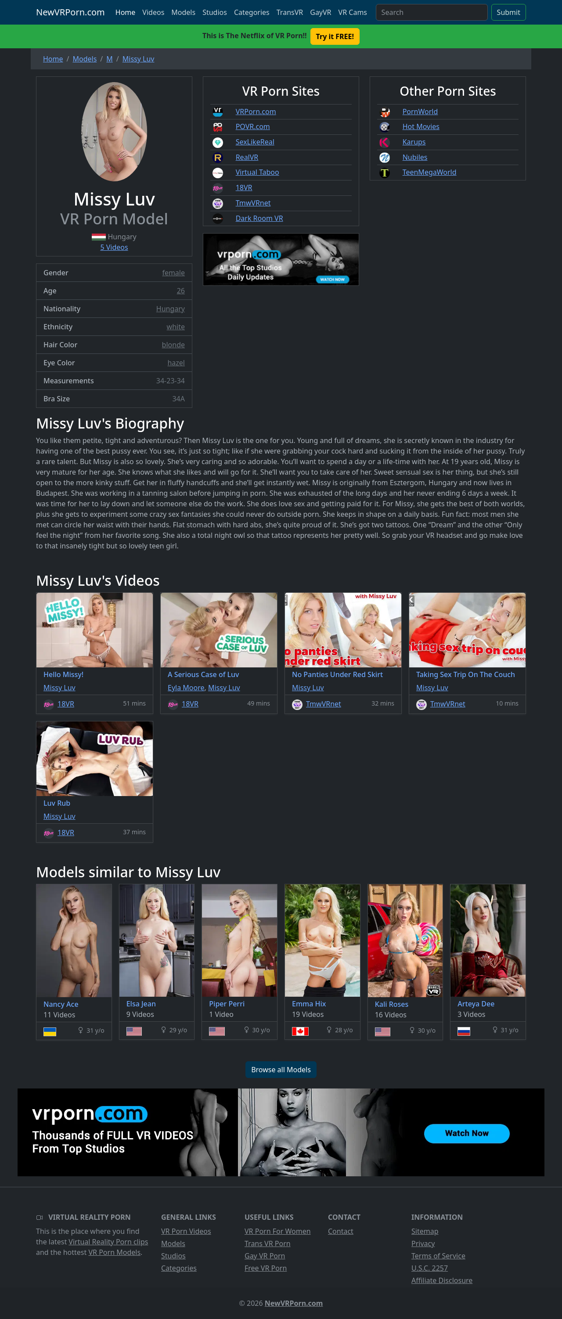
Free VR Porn (266, 1268)
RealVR (247, 157)
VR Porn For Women (278, 1231)
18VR (244, 187)
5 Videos (114, 247)
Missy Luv (59, 687)
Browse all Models (281, 1069)
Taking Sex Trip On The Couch (465, 674)
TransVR (290, 12)
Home (125, 12)
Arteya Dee (476, 1004)
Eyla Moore (186, 687)
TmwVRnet (253, 203)
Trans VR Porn (268, 1243)
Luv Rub (56, 803)
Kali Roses (392, 1004)
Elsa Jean (141, 1004)
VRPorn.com (256, 111)
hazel (176, 363)
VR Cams (353, 12)
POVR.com (253, 126)
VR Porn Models (114, 1252)
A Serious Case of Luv (203, 674)
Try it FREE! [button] (335, 36)
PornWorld (420, 111)
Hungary (170, 309)
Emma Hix (309, 1004)
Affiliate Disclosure (441, 1280)
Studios (214, 12)
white (176, 327)
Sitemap (425, 1231)
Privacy (423, 1243)
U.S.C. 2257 (429, 1268)
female (173, 272)
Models (183, 12)
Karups (414, 142)
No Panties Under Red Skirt (337, 674)
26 (181, 291)
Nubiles (415, 157)
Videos (153, 12)
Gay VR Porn (265, 1256)
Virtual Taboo (257, 172)
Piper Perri (227, 1004)
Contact (340, 1231)
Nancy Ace (61, 1004)
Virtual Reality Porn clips (108, 1242)
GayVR (320, 12)
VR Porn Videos (186, 1231)
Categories (252, 12)
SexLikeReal (255, 142)
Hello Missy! (63, 674)
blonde (173, 345)
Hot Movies (421, 126)
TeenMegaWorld (430, 172)
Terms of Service (438, 1256)
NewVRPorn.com (70, 12)
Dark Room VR (259, 218)
